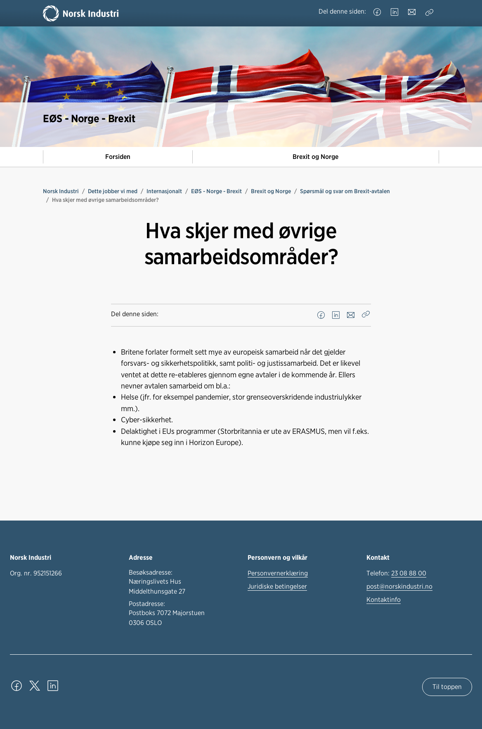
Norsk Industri (61, 191)
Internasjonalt (164, 191)
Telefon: (396, 573)
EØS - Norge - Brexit (216, 191)
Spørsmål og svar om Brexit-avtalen (345, 191)
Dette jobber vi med (112, 191)
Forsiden (117, 157)
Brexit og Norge (315, 157)
